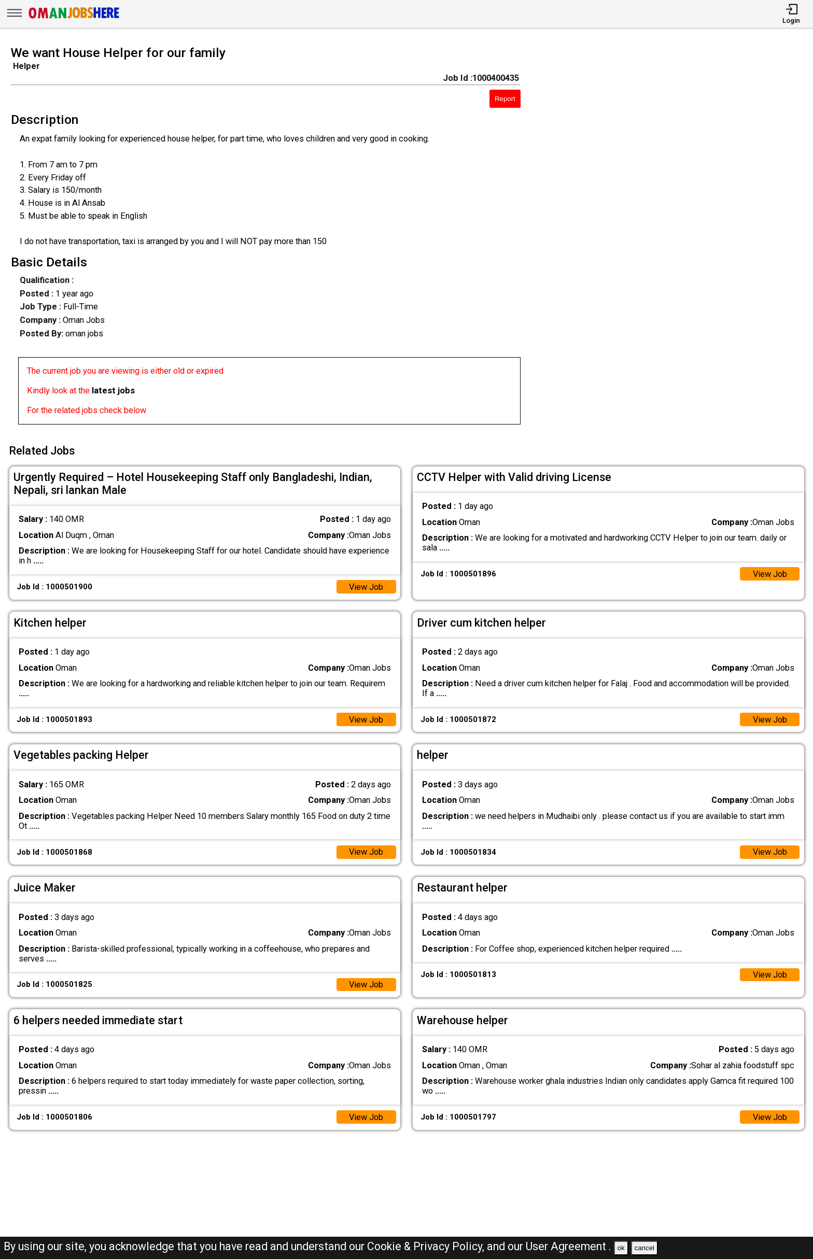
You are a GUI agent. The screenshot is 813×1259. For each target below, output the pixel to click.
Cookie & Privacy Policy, (427, 1246)
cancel (644, 1248)
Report (505, 99)
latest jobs (113, 390)
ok (621, 1248)
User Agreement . (568, 1246)
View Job (365, 587)
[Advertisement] (677, 238)
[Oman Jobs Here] (74, 18)
